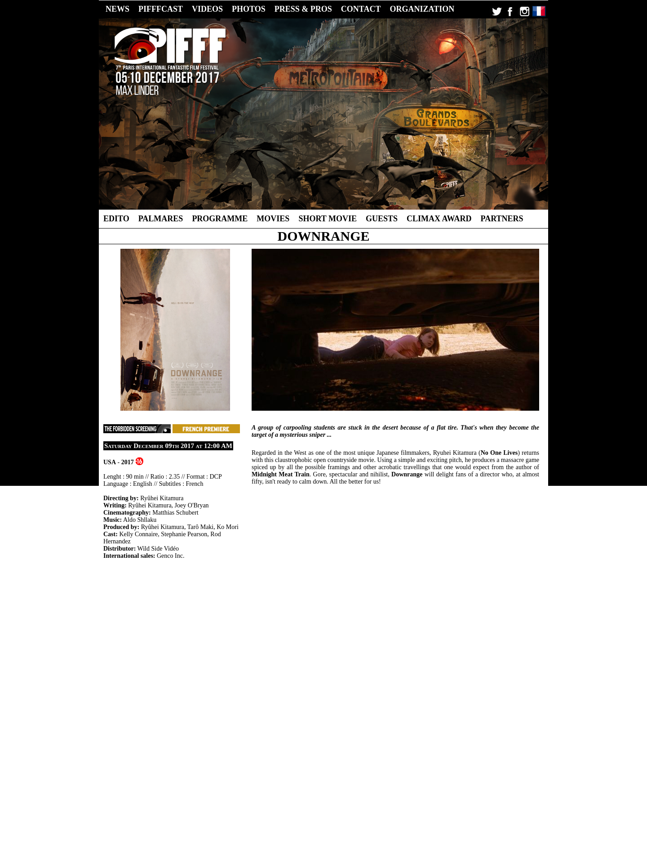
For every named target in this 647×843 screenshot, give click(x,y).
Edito (116, 218)
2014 (328, 801)
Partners (502, 218)
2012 (358, 801)
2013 (343, 801)
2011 (373, 801)
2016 (297, 801)
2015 (312, 801)
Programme (220, 218)
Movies (273, 218)
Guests (382, 218)
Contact (421, 808)
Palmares (160, 218)
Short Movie (327, 218)
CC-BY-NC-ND (381, 815)
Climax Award (439, 218)
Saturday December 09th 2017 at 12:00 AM (168, 445)
